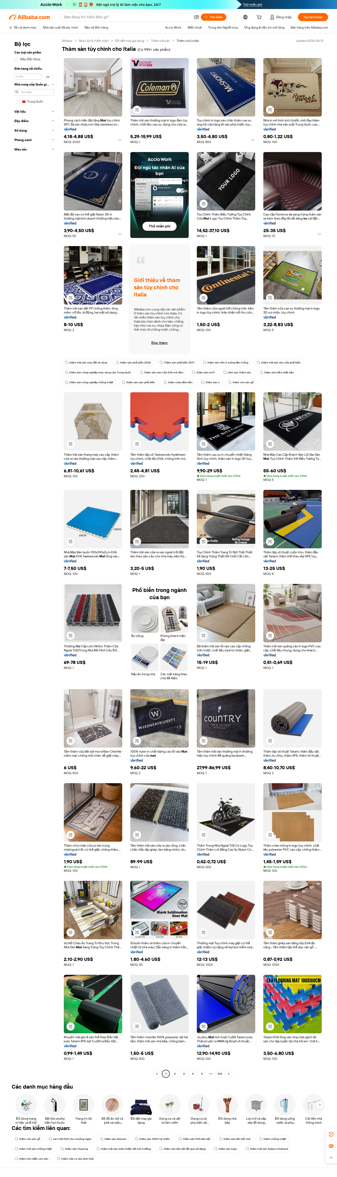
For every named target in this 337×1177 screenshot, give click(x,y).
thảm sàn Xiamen (113, 1139)
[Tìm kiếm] (213, 17)
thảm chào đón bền (178, 382)
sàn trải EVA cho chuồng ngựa (70, 1139)
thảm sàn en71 (203, 372)
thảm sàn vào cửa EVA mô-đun (161, 372)
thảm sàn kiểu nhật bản (277, 372)
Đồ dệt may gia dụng (129, 41)
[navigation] (34, 558)
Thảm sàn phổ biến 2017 (177, 362)
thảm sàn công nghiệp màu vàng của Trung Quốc (98, 372)
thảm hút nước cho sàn (31, 1159)
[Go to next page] (229, 1074)
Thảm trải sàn (160, 41)
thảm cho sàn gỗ (241, 382)
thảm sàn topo (225, 1149)
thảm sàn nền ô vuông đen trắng (225, 362)
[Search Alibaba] (127, 17)
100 (219, 1073)
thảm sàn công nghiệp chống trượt (89, 382)
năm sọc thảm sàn (237, 372)
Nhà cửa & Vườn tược (94, 41)
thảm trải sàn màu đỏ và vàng (86, 362)
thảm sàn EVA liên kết (194, 1139)
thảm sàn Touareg (74, 1149)
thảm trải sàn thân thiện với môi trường (123, 1149)
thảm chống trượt (272, 1139)
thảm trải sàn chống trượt (33, 1149)
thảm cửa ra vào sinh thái (75, 1159)
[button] (196, 17)
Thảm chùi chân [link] (188, 41)
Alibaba (67, 41)
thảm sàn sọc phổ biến (138, 382)
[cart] (260, 18)
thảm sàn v (210, 382)
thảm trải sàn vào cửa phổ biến (279, 362)
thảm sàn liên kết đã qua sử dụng (182, 1149)
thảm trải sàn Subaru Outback (267, 1149)
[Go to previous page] (157, 1074)
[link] (331, 1134)
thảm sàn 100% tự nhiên (152, 1139)
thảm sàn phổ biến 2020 (133, 362)
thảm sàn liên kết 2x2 (235, 1139)
